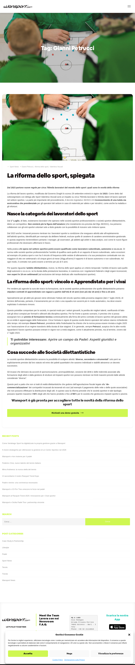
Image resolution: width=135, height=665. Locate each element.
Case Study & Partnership (13, 530)
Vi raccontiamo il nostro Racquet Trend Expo (20, 465)
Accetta (28, 653)
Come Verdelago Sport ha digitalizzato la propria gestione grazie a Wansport (33, 433)
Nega (69, 653)
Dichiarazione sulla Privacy (74, 660)
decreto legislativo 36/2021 (79, 199)
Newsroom (46, 610)
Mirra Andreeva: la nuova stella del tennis (19, 459)
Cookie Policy (57, 660)
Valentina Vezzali (56, 167)
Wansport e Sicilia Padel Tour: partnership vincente (23, 492)
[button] (129, 634)
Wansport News (8, 569)
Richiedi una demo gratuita (65, 402)
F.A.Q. (43, 613)
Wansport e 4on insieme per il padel (17, 446)
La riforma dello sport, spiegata (51, 175)
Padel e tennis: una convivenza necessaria (19, 472)
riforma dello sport (41, 167)
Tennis (5, 556)
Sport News (14, 167)
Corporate (46, 621)
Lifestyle (5, 537)
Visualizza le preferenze (110, 653)
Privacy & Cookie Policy (50, 626)
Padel (4, 543)
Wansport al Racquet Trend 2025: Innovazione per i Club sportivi (28, 485)
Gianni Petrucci (27, 167)
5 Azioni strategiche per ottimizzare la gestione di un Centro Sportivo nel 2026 (34, 439)
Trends (5, 563)
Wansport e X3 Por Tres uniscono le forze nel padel (23, 478)
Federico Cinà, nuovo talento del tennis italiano (21, 452)
